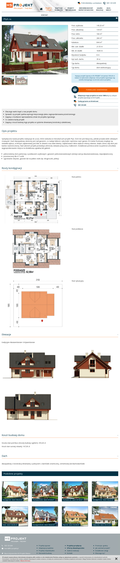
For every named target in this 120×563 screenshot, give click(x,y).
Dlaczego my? (100, 553)
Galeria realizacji (73, 551)
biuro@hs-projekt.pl (11, 548)
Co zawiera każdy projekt (14, 120)
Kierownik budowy (45, 553)
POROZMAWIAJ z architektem (91, 3)
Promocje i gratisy (101, 546)
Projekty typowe (44, 546)
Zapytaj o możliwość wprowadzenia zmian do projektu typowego (30, 117)
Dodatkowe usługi (101, 551)
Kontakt (69, 553)
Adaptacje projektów (46, 548)
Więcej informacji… (25, 560)
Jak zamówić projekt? (102, 548)
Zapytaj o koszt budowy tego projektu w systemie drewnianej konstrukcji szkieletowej (38, 122)
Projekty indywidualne (46, 551)
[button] (4, 49)
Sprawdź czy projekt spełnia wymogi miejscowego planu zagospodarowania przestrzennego (40, 114)
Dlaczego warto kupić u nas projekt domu (21, 111)
